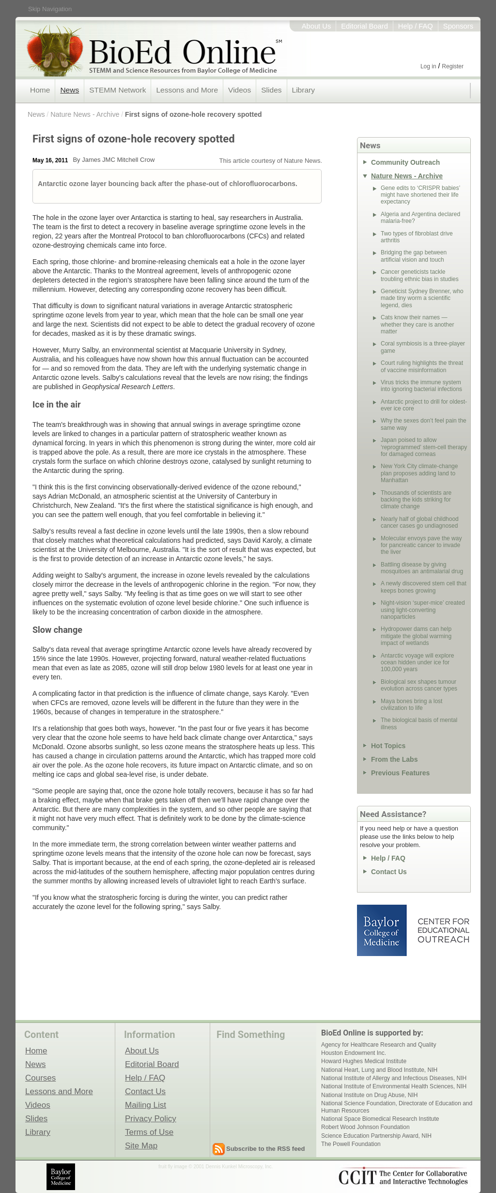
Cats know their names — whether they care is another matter (417, 324)
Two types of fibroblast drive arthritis (417, 237)
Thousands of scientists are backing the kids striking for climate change (416, 499)
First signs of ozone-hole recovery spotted (193, 114)
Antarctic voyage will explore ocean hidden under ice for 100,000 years (417, 662)
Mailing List (145, 1104)
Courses (40, 1077)
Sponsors (458, 26)
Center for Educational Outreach (443, 930)
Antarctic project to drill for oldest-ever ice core (424, 405)
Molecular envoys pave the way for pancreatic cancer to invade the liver (421, 545)
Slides (271, 90)
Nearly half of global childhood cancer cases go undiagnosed (420, 522)
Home (40, 90)
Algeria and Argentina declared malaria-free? (420, 217)
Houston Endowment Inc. (353, 1053)
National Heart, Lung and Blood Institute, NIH (379, 1070)
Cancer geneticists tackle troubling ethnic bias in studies (420, 275)
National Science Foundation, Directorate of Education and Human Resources (396, 1107)
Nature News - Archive (84, 114)
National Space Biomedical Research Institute (380, 1118)
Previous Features (400, 773)
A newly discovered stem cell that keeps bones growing (423, 587)
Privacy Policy (150, 1118)
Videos (239, 90)
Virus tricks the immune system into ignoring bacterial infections (421, 385)
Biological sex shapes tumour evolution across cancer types (419, 685)
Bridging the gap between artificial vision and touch (414, 256)
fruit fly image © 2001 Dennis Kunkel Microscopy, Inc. (215, 1166)
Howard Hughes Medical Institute (363, 1061)
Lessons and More (187, 90)
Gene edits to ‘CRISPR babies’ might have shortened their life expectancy (420, 195)
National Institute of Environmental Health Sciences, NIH (393, 1086)
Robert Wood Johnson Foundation (365, 1127)
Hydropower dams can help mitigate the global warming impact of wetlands (416, 636)
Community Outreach (405, 162)
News (69, 90)
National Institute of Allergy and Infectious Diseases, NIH (393, 1078)
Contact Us (389, 872)
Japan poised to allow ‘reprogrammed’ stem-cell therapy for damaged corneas (424, 447)
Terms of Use (149, 1132)
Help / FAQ (415, 26)
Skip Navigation (50, 9)
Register (453, 66)
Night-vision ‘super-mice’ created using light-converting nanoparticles (423, 609)
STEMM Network (117, 90)
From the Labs (394, 759)
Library (303, 90)
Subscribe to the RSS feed (265, 1148)
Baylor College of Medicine (382, 930)
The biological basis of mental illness (419, 723)
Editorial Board (364, 26)
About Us (316, 26)
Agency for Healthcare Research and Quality (378, 1044)
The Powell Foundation (351, 1144)
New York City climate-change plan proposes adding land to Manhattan (419, 473)
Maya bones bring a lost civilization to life (411, 704)
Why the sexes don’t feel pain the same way (423, 424)
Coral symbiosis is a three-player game (423, 347)
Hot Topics (388, 746)
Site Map (141, 1145)
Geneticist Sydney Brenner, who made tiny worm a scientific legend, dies (422, 298)
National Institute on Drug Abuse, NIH (369, 1095)
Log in (428, 66)
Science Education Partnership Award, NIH (376, 1135)
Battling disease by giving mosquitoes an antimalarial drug (422, 568)
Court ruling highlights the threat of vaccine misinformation (422, 366)
